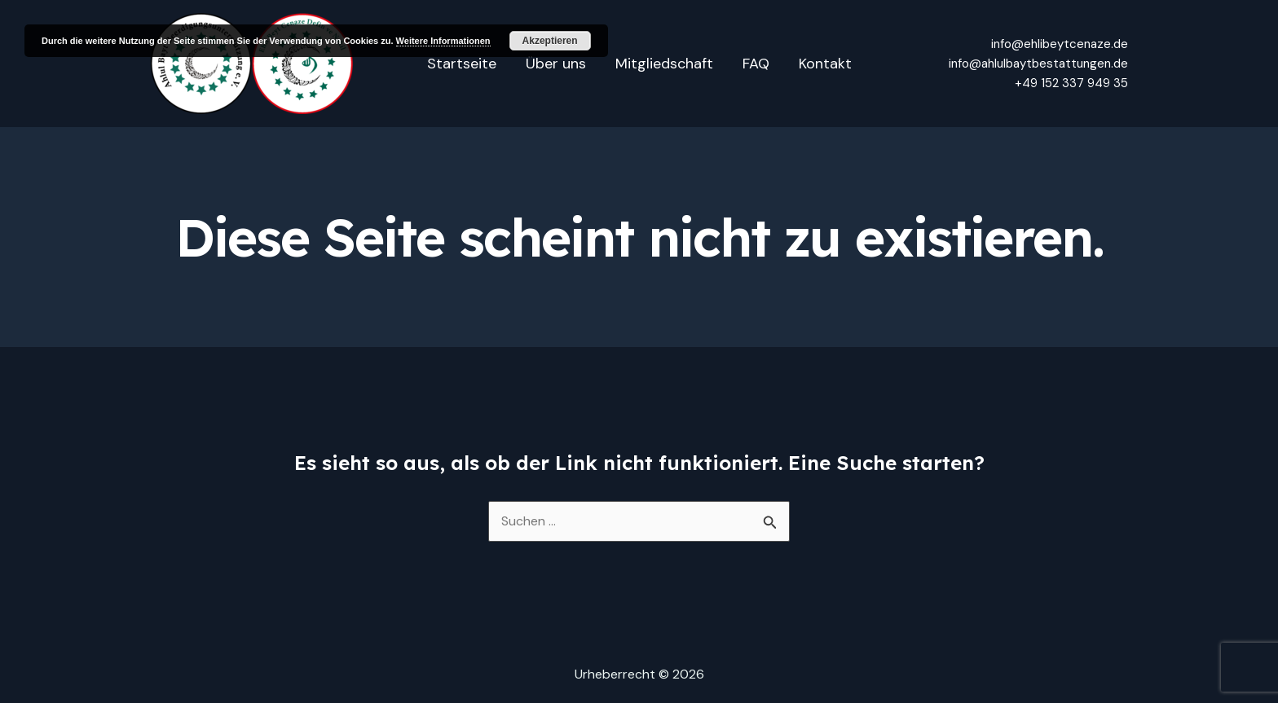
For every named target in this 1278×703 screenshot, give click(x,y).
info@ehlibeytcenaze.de (1059, 44)
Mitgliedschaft (664, 63)
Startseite (461, 63)
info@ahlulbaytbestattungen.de (1038, 63)
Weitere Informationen (443, 41)
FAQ (756, 63)
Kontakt (825, 63)
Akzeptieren (550, 40)
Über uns (556, 63)
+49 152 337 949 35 (1071, 83)
